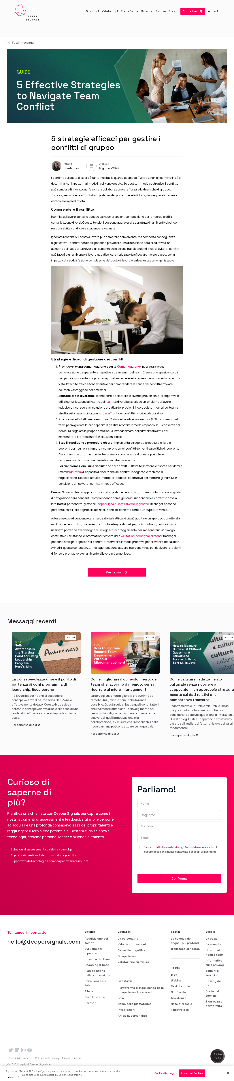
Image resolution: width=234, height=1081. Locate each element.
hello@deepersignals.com (43, 941)
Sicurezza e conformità (214, 1004)
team (108, 402)
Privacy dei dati (214, 983)
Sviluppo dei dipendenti (93, 951)
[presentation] (165, 865)
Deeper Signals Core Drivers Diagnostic (122, 504)
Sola (121, 998)
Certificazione (95, 997)
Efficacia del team (98, 959)
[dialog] (117, 1073)
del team (76, 472)
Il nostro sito (180, 1010)
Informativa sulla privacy (215, 963)
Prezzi (173, 11)
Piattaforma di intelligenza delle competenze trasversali (141, 990)
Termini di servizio (212, 973)
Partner (90, 1003)
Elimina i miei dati (72, 1058)
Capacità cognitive (131, 950)
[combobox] (13, 1077)
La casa (211, 938)
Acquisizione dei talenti (96, 941)
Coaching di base (97, 965)
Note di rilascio (181, 1004)
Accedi (213, 11)
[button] (92, 11)
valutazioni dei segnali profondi (141, 536)
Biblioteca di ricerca (185, 949)
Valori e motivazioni (132, 944)
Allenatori (91, 991)
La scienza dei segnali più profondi (185, 941)
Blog (174, 975)
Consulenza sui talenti (95, 983)
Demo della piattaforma (135, 1004)
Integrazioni (126, 1010)
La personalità (128, 938)
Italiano (10, 1077)
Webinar (177, 980)
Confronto (178, 992)
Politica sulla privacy (170, 847)
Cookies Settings (164, 1073)
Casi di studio (180, 986)
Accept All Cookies (192, 1073)
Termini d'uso (193, 847)
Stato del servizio (212, 993)
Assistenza (178, 998)
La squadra (214, 944)
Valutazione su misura (133, 962)
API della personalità (132, 1016)
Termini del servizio (20, 1058)
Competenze (127, 956)
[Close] (228, 1073)
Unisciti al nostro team (215, 952)
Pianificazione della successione (97, 973)
